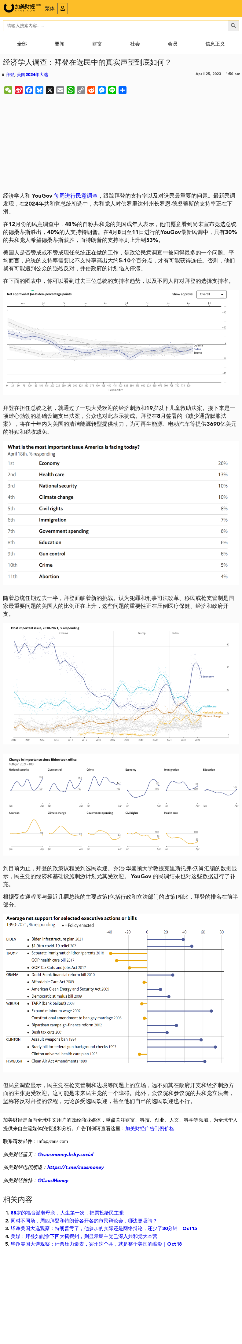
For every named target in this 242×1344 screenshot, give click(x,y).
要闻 (59, 44)
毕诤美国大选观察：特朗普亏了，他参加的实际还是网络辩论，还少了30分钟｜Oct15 (104, 1228)
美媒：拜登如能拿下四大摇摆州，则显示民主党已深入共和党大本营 (84, 1236)
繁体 (50, 8)
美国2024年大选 (32, 75)
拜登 (10, 75)
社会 (135, 44)
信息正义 (215, 44)
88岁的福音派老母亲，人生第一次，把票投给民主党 (67, 1213)
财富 (97, 44)
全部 (22, 44)
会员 (173, 44)
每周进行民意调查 (76, 196)
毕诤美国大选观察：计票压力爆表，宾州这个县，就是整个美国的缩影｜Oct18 (96, 1244)
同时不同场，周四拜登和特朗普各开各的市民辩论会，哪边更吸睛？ (84, 1221)
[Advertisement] (121, 144)
